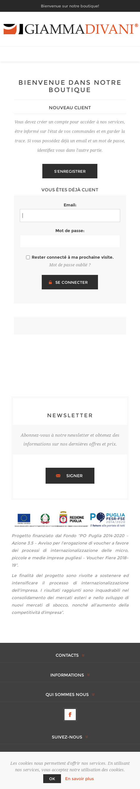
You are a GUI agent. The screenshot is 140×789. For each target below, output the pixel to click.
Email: (70, 205)
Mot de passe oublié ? (70, 265)
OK (52, 778)
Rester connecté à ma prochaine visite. (73, 257)
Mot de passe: (69, 230)
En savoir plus (79, 778)
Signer (74, 475)
